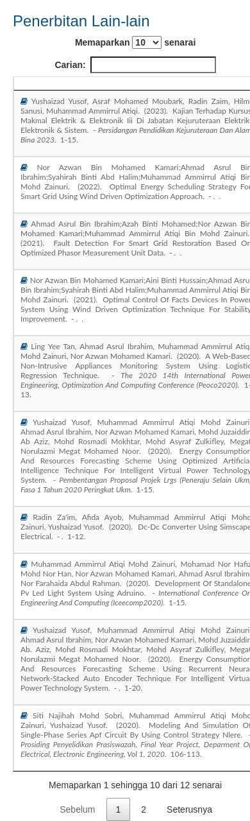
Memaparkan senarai (135, 42)
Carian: (134, 64)
